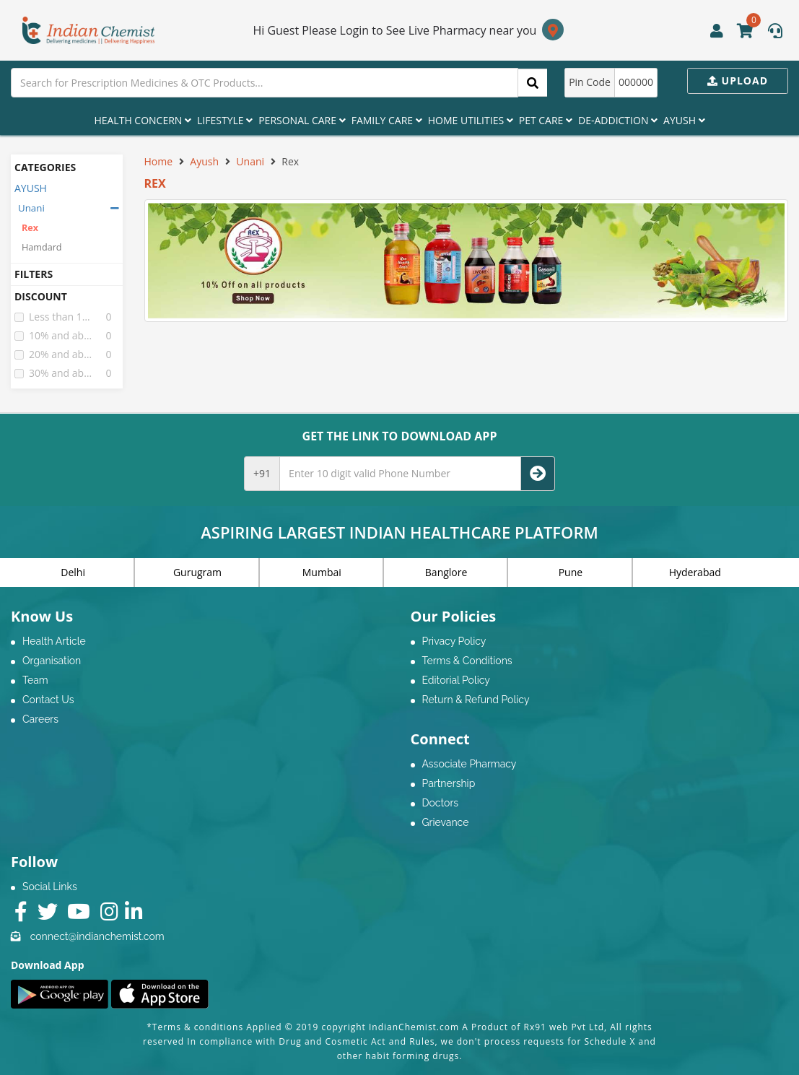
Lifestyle (225, 120)
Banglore (446, 572)
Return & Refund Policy (476, 699)
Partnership (449, 783)
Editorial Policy (456, 680)
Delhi (73, 572)
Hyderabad (695, 572)
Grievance (445, 822)
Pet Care (545, 120)
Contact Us (48, 699)
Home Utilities (470, 120)
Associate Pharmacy (469, 764)
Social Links (49, 886)
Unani (31, 207)
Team (35, 680)
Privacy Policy (454, 641)
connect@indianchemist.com (97, 936)
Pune (570, 572)
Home (158, 161)
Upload (737, 80)
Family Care (387, 120)
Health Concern (142, 120)
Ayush (684, 120)
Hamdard (42, 247)
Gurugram (197, 572)
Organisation (51, 660)
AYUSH (30, 188)
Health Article (54, 641)
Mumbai (321, 572)
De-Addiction (618, 120)
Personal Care (301, 120)
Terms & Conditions (467, 660)
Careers (40, 719)
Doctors (440, 803)
